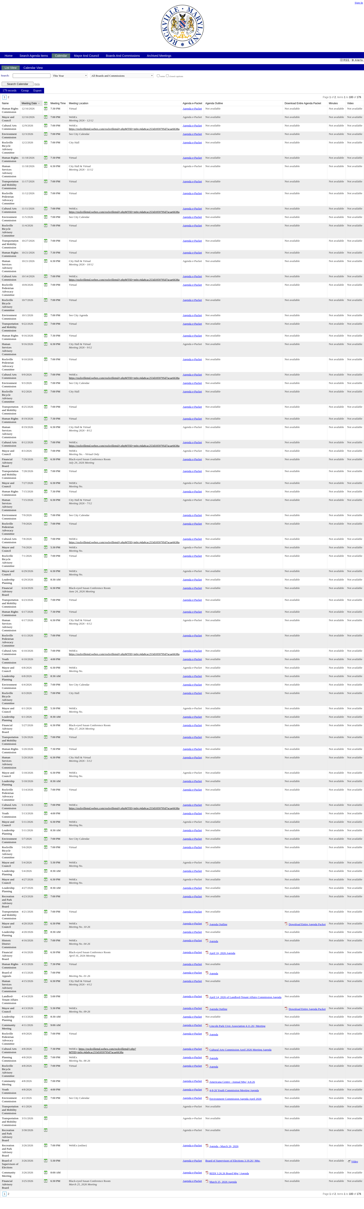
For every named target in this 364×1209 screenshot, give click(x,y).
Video (354, 1161)
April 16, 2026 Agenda (222, 953)
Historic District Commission (9, 944)
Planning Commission (9, 1059)
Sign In (359, 2)
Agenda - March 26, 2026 (223, 1146)
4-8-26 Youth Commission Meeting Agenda (234, 1090)
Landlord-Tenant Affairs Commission (10, 1000)
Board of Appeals (7, 974)
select (86, 75)
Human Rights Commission (10, 110)
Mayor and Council (8, 118)
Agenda (213, 941)
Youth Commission (9, 661)
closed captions (176, 76)
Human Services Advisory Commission (9, 171)
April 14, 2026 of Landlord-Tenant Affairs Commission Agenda (245, 997)
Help (37, 84)
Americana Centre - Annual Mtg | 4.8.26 (232, 1081)
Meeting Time (58, 103)
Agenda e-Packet (192, 108)
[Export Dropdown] (37, 90)
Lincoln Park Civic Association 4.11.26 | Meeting (237, 1026)
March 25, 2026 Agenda (223, 1181)
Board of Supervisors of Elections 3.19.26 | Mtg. (232, 1160)
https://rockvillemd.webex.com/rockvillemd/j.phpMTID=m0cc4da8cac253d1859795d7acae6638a (124, 128)
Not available (212, 108)
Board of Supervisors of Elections (10, 1164)
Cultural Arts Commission (9, 127)
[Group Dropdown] (25, 90)
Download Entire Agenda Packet (307, 924)
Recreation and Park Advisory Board (8, 901)
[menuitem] (9, 90)
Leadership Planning (8, 581)
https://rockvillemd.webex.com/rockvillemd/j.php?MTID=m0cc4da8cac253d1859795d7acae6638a (102, 1050)
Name (5, 103)
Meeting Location (78, 103)
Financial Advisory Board (7, 463)
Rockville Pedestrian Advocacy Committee (8, 198)
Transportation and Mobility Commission (10, 185)
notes (162, 76)
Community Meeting (8, 1026)
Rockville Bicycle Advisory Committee (8, 147)
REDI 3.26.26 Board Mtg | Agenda (229, 1173)
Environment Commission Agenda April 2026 (235, 1098)
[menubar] (22, 90)
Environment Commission (9, 135)
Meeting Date (29, 103)
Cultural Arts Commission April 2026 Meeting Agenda (240, 1049)
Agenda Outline (218, 924)
